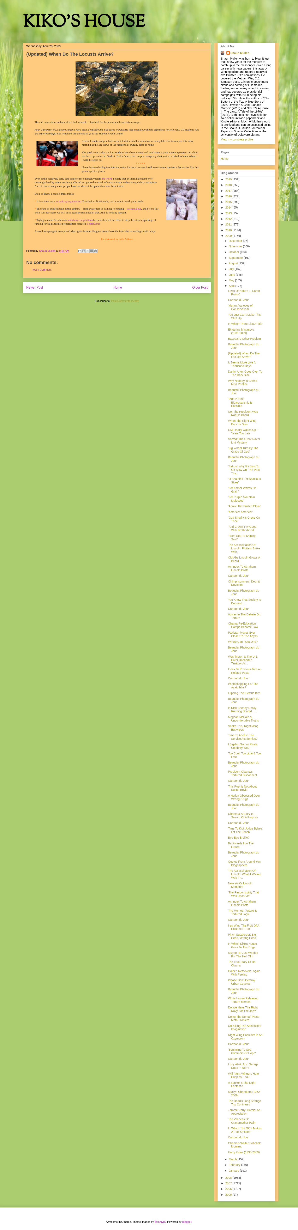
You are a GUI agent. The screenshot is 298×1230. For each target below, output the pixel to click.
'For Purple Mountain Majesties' (241, 498)
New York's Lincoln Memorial (240, 885)
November (236, 246)
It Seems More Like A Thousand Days (241, 364)
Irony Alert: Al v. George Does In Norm (243, 1066)
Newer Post (34, 287)
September (236, 257)
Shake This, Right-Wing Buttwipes (243, 727)
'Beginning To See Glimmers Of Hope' (242, 1051)
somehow (80, 220)
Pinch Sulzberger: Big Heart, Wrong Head (242, 936)
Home (117, 287)
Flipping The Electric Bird (244, 693)
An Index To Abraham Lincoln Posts (242, 568)
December (236, 240)
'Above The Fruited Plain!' (244, 506)
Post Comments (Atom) (125, 300)
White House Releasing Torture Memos (243, 1000)
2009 (229, 235)
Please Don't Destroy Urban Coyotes (241, 981)
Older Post (200, 287)
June (232, 274)
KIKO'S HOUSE (84, 23)
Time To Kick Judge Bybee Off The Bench (245, 830)
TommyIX (160, 1221)
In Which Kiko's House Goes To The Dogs (242, 945)
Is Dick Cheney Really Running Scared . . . (242, 709)
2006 (229, 1188)
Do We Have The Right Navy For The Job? (243, 1009)
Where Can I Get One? (243, 641)
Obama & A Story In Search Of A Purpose (243, 815)
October (234, 252)
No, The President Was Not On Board (243, 413)
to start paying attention (68, 201)
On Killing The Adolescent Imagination (244, 1027)
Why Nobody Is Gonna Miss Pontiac (242, 382)
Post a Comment (41, 269)
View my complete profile (237, 139)
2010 (229, 230)
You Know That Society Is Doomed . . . (244, 601)
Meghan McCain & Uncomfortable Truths (243, 718)
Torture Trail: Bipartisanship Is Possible (240, 402)
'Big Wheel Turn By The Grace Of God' (243, 449)
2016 (229, 196)
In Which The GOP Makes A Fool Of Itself (245, 1130)
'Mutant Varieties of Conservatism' (240, 307)
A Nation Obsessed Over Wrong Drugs (244, 797)
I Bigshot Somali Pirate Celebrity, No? (242, 746)
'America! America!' (240, 512)
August (233, 263)
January (234, 1170)
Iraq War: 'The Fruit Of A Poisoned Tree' (243, 927)
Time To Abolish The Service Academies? (242, 737)
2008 (229, 1177)
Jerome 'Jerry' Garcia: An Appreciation (244, 1111)
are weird (107, 178)
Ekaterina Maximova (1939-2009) (241, 331)
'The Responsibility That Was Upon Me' (243, 894)
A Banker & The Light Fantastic (241, 1084)
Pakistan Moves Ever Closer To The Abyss (243, 634)
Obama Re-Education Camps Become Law (243, 625)
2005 (229, 1194)
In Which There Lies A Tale (245, 323)
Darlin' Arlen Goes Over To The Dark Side (245, 373)
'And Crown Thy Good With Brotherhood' (242, 528)
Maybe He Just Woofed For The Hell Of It (243, 954)
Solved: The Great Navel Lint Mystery (244, 440)
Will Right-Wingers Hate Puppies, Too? (243, 1075)
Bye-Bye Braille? (239, 837)
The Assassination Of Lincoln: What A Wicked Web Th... (244, 874)
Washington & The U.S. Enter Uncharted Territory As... (243, 660)
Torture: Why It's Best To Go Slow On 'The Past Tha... (244, 470)
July (232, 269)
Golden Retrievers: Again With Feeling (244, 972)
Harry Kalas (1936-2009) (244, 1152)
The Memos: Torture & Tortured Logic (242, 912)
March (233, 1159)
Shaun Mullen (240, 53)
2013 (229, 213)
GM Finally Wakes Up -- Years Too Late (243, 431)
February (235, 1164)
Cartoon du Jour (238, 300)
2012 (229, 219)
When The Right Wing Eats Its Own (242, 422)
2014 (229, 207)
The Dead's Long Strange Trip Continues (244, 1102)
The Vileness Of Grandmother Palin (242, 1120)
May (232, 280)
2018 (229, 185)
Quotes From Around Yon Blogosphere (244, 863)
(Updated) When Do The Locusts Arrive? (244, 355)
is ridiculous (93, 223)
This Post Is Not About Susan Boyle (242, 788)
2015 (229, 202)
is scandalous (134, 208)
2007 (229, 1183)
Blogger (186, 1221)
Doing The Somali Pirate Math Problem (243, 1018)
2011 (229, 224)
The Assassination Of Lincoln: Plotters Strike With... (244, 548)
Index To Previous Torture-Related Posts (245, 671)
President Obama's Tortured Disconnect (242, 773)
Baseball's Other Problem (244, 338)
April (232, 286)
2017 (229, 190)
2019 (229, 179)
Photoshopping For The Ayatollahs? (243, 685)
